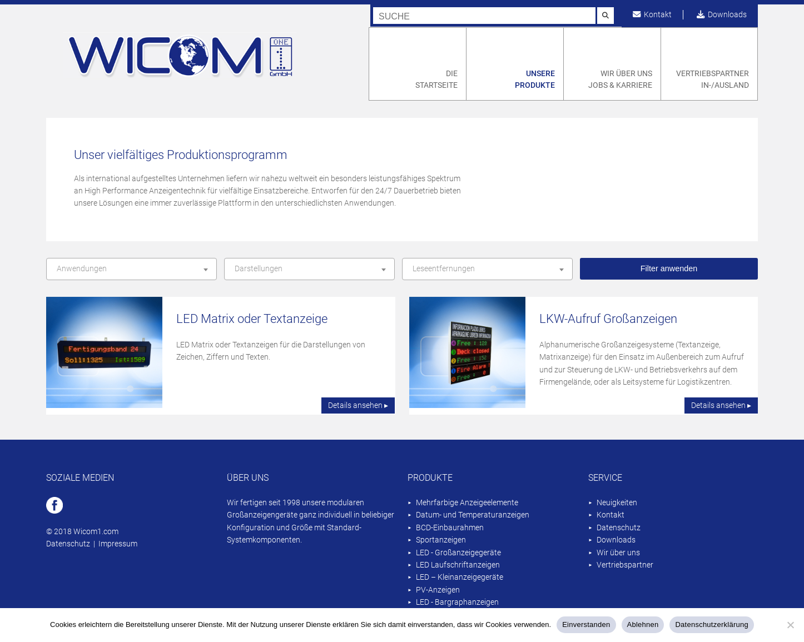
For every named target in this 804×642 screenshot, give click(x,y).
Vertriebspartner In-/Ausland (712, 80)
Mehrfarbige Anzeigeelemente (467, 502)
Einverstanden (586, 624)
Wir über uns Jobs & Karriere (620, 80)
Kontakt (652, 14)
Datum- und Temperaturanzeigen (472, 515)
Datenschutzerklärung (711, 624)
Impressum (117, 544)
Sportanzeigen (441, 540)
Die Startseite (436, 80)
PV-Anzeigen (438, 590)
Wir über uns (618, 553)
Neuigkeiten (617, 502)
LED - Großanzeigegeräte (458, 553)
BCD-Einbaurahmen (450, 527)
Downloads (722, 14)
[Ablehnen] (790, 624)
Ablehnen (643, 624)
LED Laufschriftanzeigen (458, 565)
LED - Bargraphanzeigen (457, 602)
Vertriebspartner (625, 565)
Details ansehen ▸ (358, 405)
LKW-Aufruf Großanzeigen (608, 318)
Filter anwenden (669, 268)
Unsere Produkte (535, 80)
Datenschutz (68, 544)
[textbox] (131, 269)
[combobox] (131, 269)
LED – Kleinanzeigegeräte (459, 577)
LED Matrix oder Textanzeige (251, 318)
